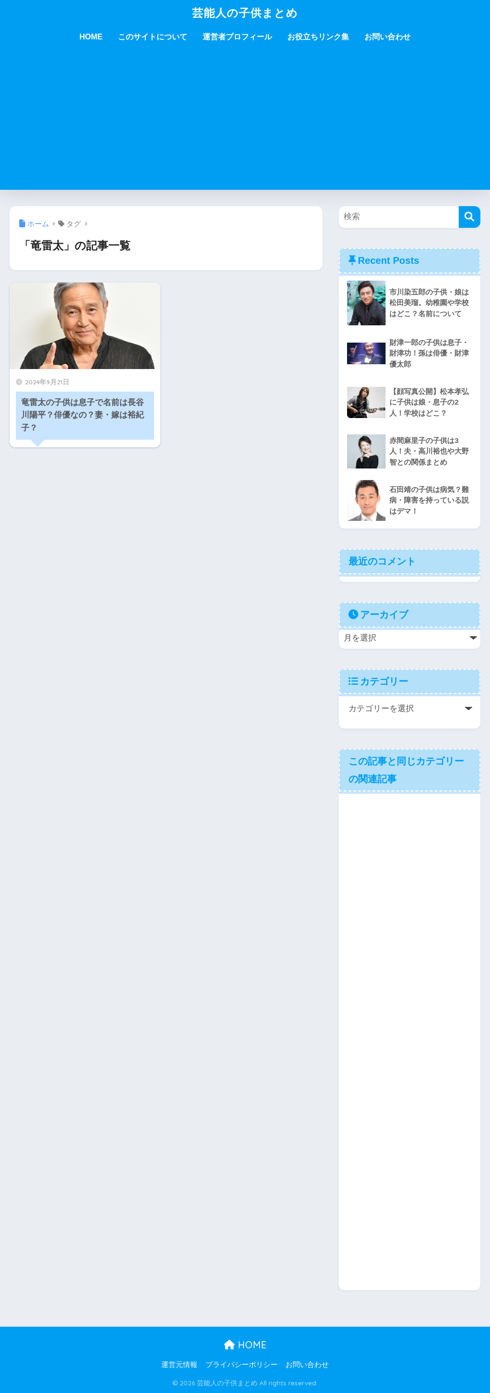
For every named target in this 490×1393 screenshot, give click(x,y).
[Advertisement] (245, 122)
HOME (91, 37)
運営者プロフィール (237, 37)
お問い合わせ (387, 37)
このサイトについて (152, 37)
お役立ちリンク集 (318, 37)
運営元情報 (179, 1364)
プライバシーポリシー (242, 1364)
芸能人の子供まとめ (245, 13)
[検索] (469, 217)
